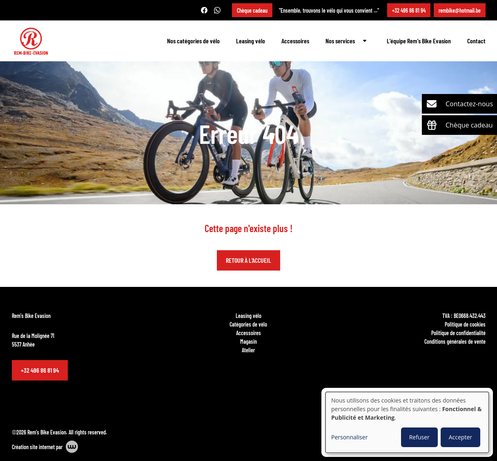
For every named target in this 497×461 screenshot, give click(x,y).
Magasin (248, 341)
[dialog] (407, 422)
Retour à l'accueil (248, 260)
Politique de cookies (465, 324)
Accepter (460, 437)
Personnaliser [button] (349, 437)
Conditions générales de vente (455, 341)
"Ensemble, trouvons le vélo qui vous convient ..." (329, 10)
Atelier (248, 350)
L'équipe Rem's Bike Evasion (419, 40)
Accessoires (295, 40)
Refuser (419, 437)
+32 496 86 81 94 (40, 370)
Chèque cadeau (252, 10)
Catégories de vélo (248, 324)
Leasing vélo (250, 40)
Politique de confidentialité (458, 332)
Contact (476, 40)
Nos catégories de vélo (193, 40)
